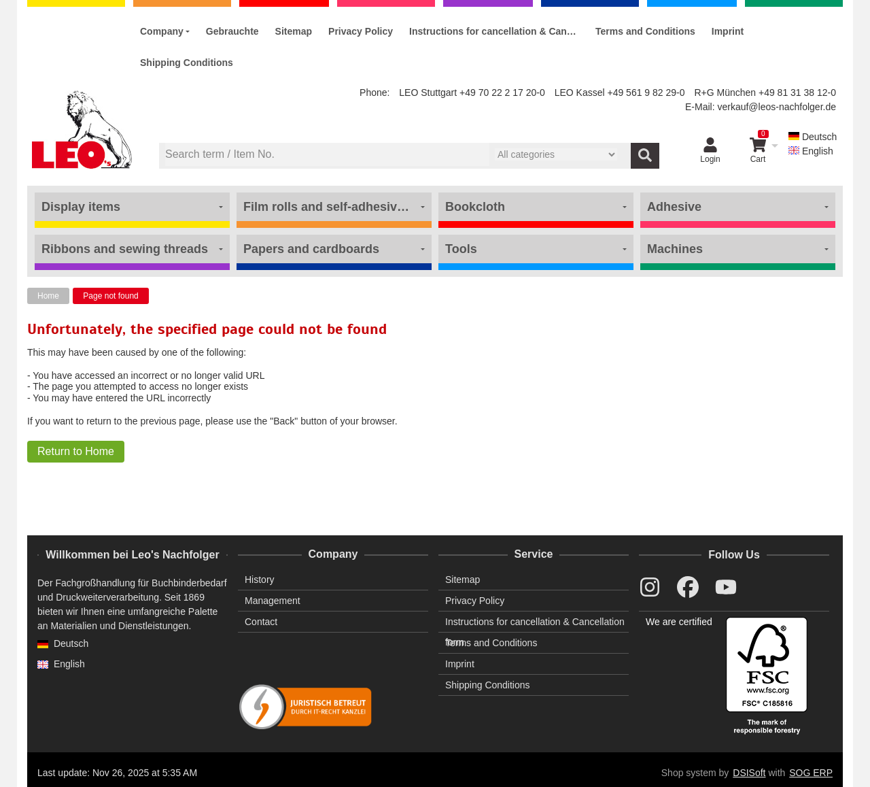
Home (48, 296)
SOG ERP (811, 772)
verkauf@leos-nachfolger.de (776, 106)
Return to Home (75, 451)
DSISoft (749, 772)
